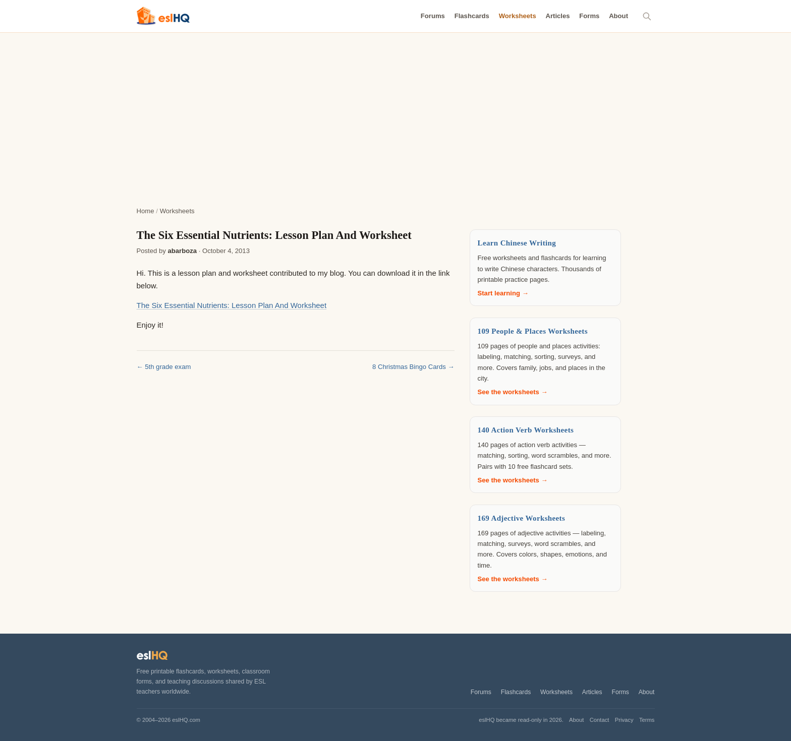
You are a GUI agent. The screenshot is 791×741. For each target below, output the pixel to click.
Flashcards (472, 16)
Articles (557, 16)
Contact (599, 720)
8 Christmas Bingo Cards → (413, 367)
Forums (433, 16)
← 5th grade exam (164, 367)
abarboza (182, 251)
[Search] (647, 16)
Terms (647, 720)
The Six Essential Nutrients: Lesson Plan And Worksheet (232, 305)
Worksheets (517, 16)
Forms (589, 16)
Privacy (624, 720)
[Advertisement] (395, 108)
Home (145, 211)
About (618, 16)
